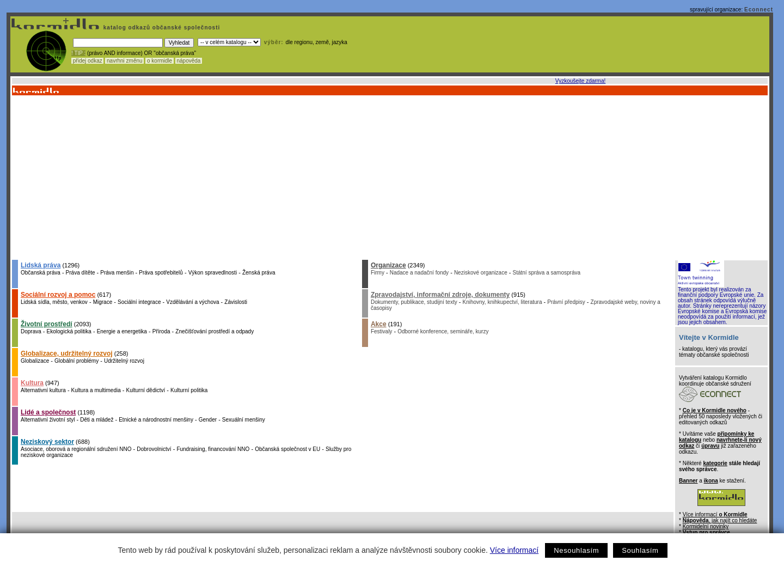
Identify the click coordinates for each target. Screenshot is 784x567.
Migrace (103, 302)
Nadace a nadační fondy (419, 273)
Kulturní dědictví (146, 390)
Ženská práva (258, 273)
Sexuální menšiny (243, 420)
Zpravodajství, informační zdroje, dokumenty (440, 294)
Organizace (388, 265)
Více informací (514, 550)
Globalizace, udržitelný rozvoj (67, 353)
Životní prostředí (46, 324)
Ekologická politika (69, 331)
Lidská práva (40, 265)
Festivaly (381, 331)
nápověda (189, 61)
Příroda (161, 331)
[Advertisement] (389, 177)
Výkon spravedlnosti (212, 273)
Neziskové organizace (480, 273)
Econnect (758, 10)
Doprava (31, 331)
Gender (208, 420)
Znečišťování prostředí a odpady (214, 331)
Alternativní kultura (43, 390)
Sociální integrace (139, 302)
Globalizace (35, 361)
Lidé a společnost (48, 412)
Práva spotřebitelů (161, 273)
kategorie (715, 463)
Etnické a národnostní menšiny (156, 420)
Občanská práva (40, 273)
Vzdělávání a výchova (192, 302)
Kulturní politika (188, 390)
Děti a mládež (96, 420)
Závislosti (235, 302)
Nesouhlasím (576, 550)
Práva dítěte (80, 273)
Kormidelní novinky (705, 526)
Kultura (32, 383)
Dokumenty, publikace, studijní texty (414, 302)
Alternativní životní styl (48, 420)
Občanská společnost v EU (287, 449)
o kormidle (159, 61)
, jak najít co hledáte (720, 520)
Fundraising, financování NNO (212, 449)
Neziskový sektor (47, 442)
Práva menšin (116, 273)
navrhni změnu (124, 61)
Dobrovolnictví (154, 449)
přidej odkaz (87, 61)
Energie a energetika (122, 331)
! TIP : (78, 53)
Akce (379, 324)
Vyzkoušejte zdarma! (580, 81)
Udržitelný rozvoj (124, 361)
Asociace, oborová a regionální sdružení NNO (76, 449)
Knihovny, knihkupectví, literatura (502, 302)
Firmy (377, 273)
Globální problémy (76, 361)
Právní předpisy (566, 302)
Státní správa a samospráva (547, 273)
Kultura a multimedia (96, 390)
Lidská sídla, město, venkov (54, 302)
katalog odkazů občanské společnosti (160, 28)
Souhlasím (640, 550)
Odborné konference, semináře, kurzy (442, 331)
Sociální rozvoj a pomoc (58, 294)
